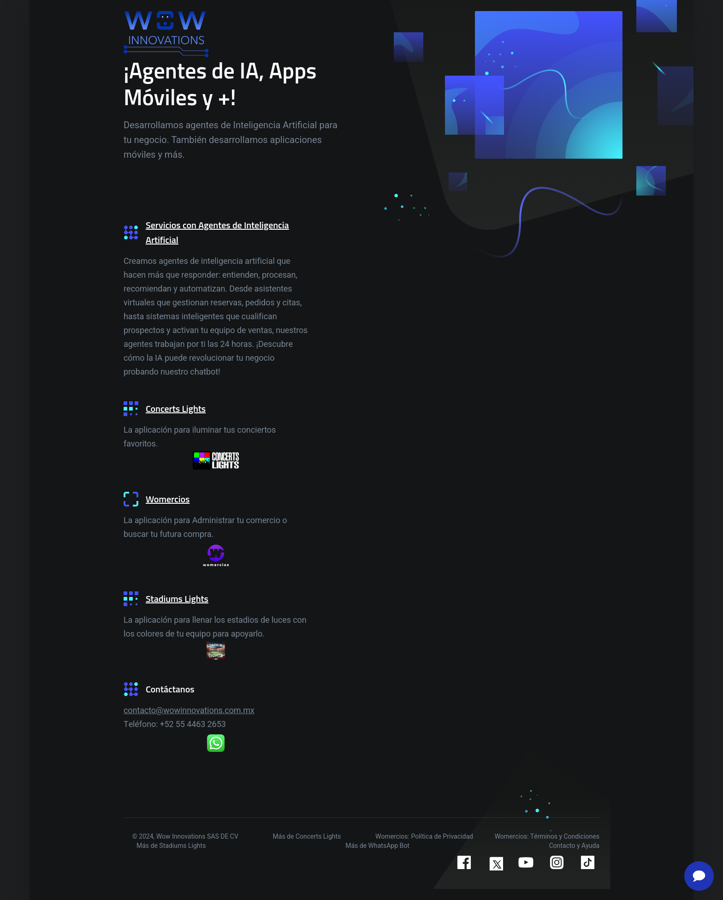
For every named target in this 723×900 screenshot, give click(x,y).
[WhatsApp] (216, 743)
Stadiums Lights (177, 598)
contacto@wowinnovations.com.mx (189, 710)
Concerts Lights (176, 408)
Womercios (168, 499)
